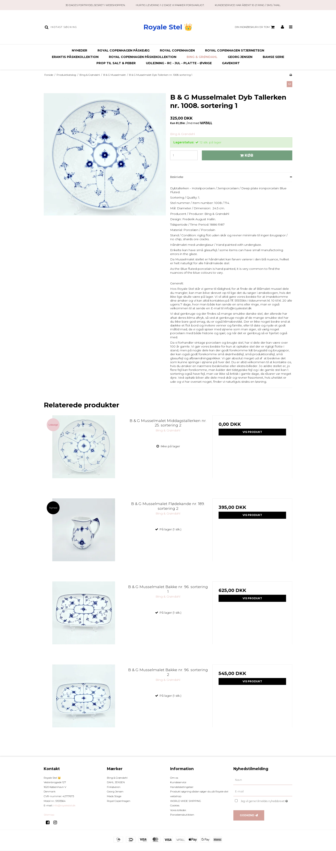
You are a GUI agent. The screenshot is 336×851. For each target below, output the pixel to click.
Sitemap (49, 814)
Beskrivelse (176, 177)
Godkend (247, 815)
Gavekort (231, 63)
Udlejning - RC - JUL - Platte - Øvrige (179, 63)
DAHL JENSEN (116, 782)
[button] (289, 84)
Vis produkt (252, 432)
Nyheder (79, 50)
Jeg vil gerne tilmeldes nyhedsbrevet (266, 800)
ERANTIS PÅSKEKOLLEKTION (75, 57)
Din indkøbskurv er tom (255, 27)
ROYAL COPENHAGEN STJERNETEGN (234, 50)
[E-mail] (262, 791)
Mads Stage (114, 796)
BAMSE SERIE (273, 57)
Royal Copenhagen (177, 50)
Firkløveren (113, 787)
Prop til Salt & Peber (116, 63)
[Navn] (262, 780)
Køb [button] (246, 155)
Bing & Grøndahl (202, 57)
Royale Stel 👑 (167, 27)
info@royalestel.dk (64, 805)
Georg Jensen (240, 57)
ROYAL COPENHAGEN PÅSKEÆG (124, 50)
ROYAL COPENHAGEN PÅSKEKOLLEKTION (142, 57)
